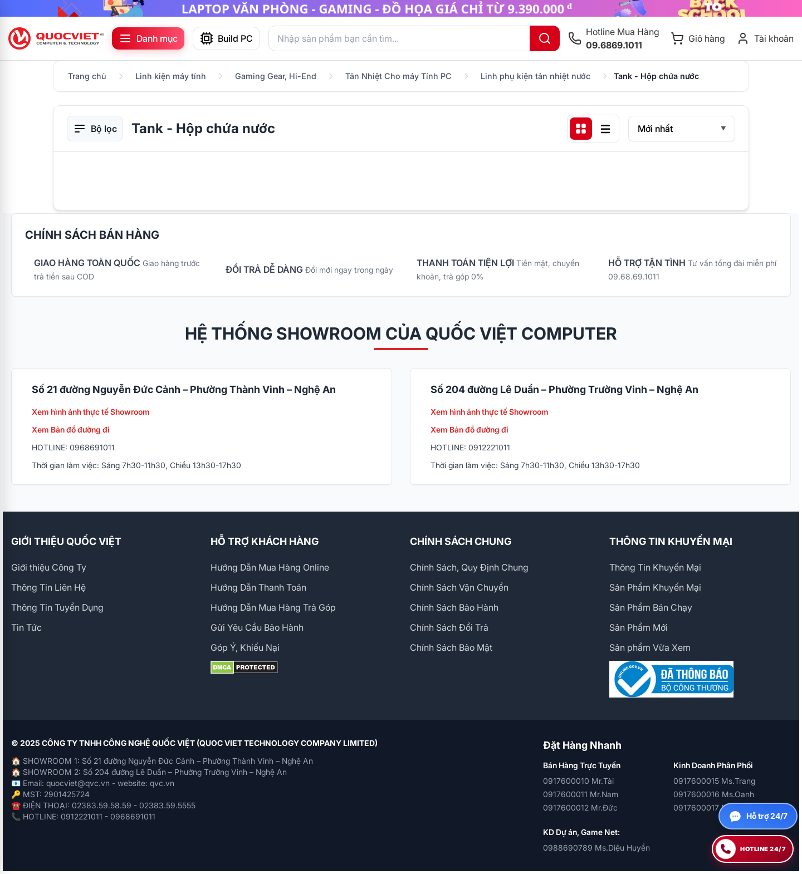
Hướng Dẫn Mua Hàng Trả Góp (273, 607)
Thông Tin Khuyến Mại (655, 567)
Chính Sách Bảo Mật (451, 647)
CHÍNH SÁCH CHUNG (460, 541)
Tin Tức (26, 627)
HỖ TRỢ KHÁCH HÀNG (265, 541)
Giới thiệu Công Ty (48, 567)
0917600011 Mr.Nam (580, 794)
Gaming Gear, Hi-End (275, 76)
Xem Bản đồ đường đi (71, 429)
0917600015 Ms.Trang (714, 780)
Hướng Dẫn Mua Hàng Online (270, 567)
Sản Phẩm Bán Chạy (650, 607)
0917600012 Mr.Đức (580, 807)
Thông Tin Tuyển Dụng (57, 607)
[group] (401, 8)
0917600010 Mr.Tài (578, 780)
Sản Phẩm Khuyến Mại (655, 587)
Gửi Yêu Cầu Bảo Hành (257, 627)
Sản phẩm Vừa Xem (650, 647)
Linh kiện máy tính (170, 76)
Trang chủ (87, 76)
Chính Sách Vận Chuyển (459, 587)
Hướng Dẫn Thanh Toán (258, 587)
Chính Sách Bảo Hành (454, 607)
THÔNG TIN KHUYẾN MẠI (670, 541)
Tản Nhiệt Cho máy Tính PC (398, 76)
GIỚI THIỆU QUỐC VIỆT (66, 541)
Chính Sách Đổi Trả (449, 627)
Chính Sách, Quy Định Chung (469, 567)
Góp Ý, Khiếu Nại (245, 647)
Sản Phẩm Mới (638, 627)
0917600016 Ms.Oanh (713, 794)
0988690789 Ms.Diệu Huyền (596, 847)
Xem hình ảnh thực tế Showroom (91, 411)
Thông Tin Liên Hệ (48, 587)
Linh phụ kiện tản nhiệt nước (535, 76)
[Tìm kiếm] (545, 38)
